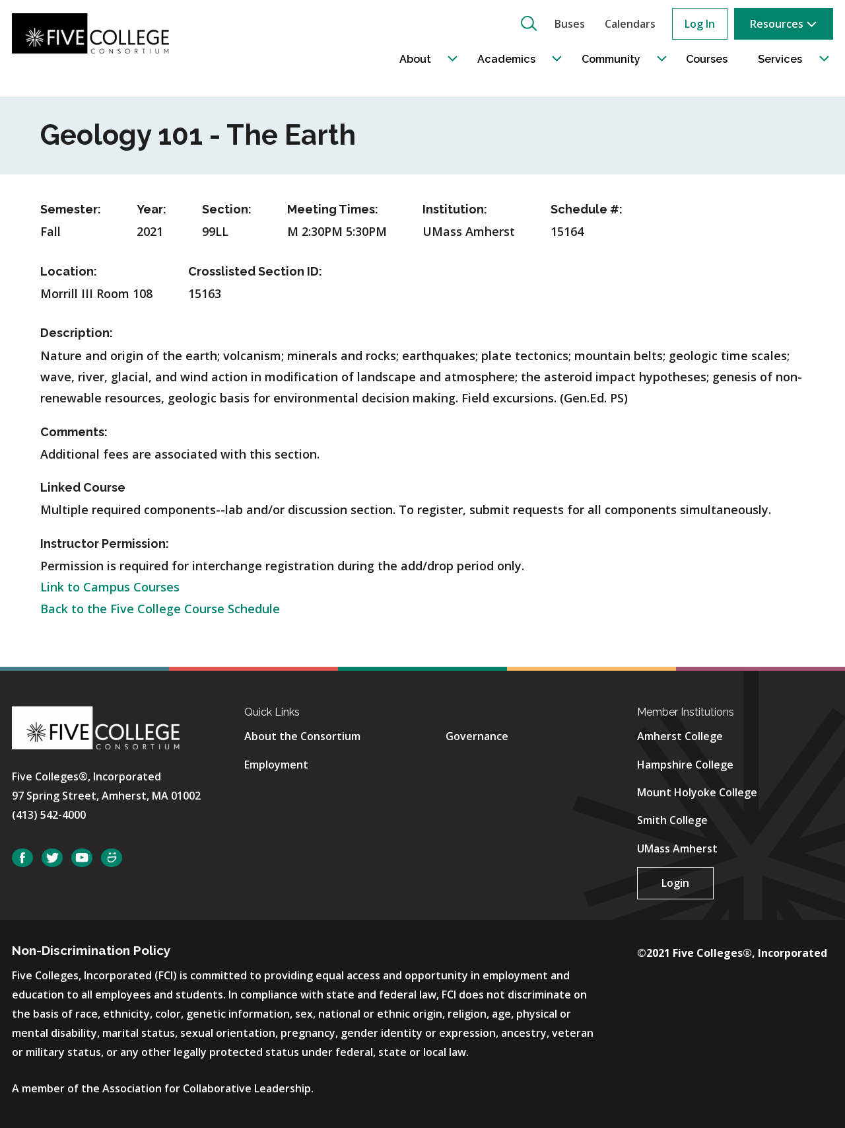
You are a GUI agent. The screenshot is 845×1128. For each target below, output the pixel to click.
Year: (151, 209)
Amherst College (680, 736)
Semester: (70, 209)
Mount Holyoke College (697, 792)
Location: (68, 271)
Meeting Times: (332, 209)
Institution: (454, 209)
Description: (76, 333)
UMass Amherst (677, 848)
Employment (276, 764)
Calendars (630, 24)
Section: (227, 209)
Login (675, 883)
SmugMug (111, 858)
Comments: (74, 432)
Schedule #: (587, 209)
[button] (529, 23)
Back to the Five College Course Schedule (160, 609)
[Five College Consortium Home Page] (97, 34)
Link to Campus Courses (110, 587)
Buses (570, 24)
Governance (477, 736)
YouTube (81, 858)
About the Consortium (302, 736)
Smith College (672, 820)
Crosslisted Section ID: (255, 271)
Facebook (22, 858)
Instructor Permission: (104, 543)
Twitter (52, 858)
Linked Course (82, 487)
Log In (700, 24)
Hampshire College (685, 764)
